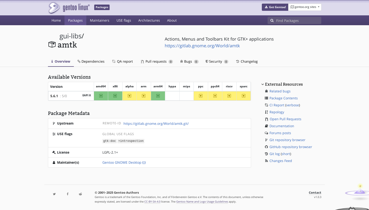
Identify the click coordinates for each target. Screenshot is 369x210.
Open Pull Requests (285, 119)
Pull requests (157, 61)
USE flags (124, 20)
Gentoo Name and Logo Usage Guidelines (202, 201)
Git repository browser (287, 140)
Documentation (281, 126)
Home (56, 20)
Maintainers (99, 20)
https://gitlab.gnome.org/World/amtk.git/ (156, 123)
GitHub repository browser (290, 146)
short (286, 153)
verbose (292, 105)
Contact (315, 192)
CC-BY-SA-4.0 (152, 201)
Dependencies (91, 61)
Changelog (246, 61)
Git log (274, 153)
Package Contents (283, 98)
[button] (275, 7)
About (172, 20)
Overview (61, 61)
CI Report (276, 105)
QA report (122, 61)
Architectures (149, 20)
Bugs (189, 61)
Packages (75, 20)
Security (217, 61)
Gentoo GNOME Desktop (121, 162)
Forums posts (280, 133)
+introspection (131, 141)
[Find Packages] (298, 20)
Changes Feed (280, 160)
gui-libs (70, 35)
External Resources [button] (284, 84)
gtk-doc (109, 141)
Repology (276, 112)
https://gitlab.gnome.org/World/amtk (202, 45)
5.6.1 (54, 96)
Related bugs (280, 91)
